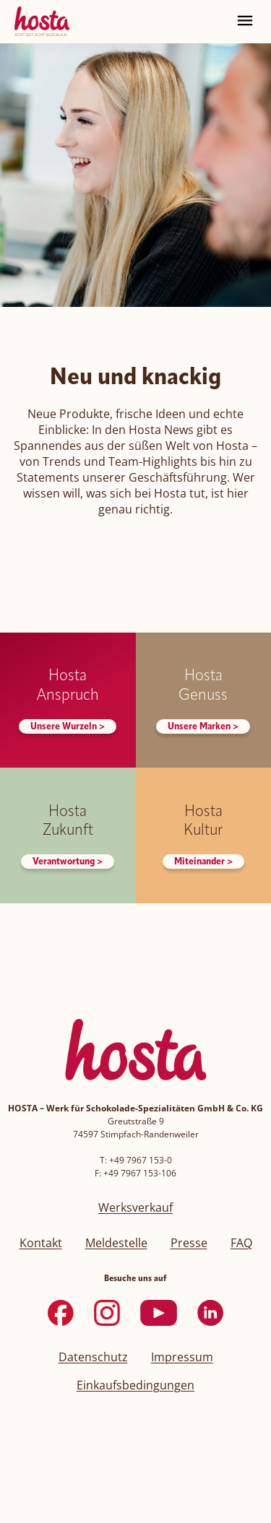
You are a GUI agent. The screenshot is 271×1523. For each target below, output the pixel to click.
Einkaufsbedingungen (135, 1385)
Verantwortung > (68, 862)
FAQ (241, 1243)
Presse (189, 1243)
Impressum (182, 1357)
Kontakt (41, 1243)
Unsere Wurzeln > (67, 727)
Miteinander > (203, 862)
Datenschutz (93, 1357)
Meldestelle (116, 1243)
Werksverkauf (135, 1207)
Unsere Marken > (203, 727)
